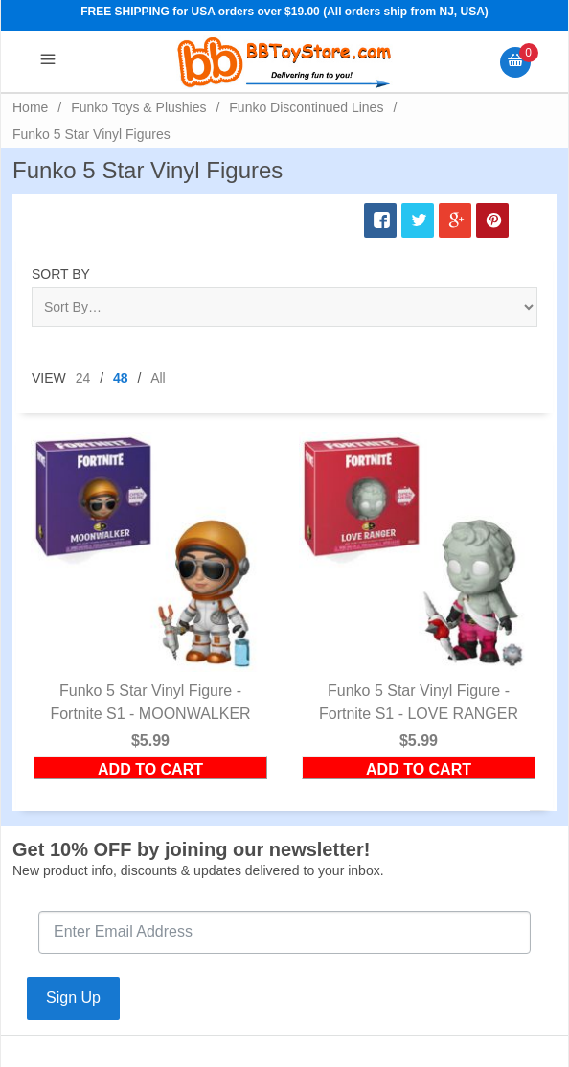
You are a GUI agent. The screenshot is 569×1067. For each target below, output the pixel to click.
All (158, 377)
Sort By (61, 274)
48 (120, 377)
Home (30, 107)
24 (83, 377)
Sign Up (73, 997)
